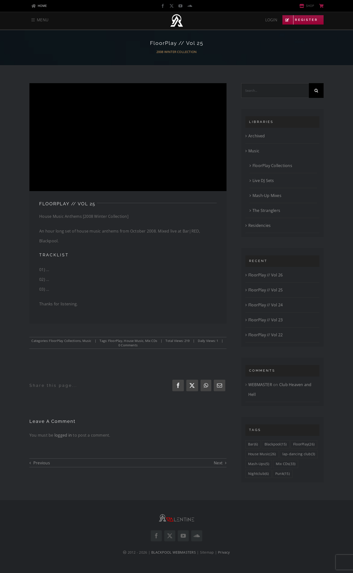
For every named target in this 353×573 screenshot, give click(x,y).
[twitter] (172, 6)
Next (218, 463)
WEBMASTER (260, 384)
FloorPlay (115, 341)
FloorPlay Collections (65, 341)
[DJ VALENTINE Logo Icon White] (176, 16)
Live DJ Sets (263, 180)
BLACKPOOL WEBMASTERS (173, 552)
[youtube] (180, 6)
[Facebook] (178, 385)
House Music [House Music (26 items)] (262, 454)
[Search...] (275, 90)
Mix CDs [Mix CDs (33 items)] (286, 464)
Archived (256, 136)
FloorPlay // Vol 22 (265, 335)
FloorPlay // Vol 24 (265, 305)
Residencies (259, 225)
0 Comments (128, 345)
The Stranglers (266, 210)
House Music (133, 341)
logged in (63, 435)
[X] (192, 385)
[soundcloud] (189, 6)
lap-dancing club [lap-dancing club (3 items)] (298, 454)
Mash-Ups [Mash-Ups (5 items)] (258, 464)
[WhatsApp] (206, 385)
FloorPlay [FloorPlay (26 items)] (304, 444)
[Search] (316, 90)
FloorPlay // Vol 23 (265, 320)
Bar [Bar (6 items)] (253, 444)
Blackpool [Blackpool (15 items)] (276, 444)
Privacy (224, 552)
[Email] (220, 385)
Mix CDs (151, 341)
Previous (41, 463)
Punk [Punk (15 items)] (282, 474)
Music (86, 341)
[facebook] (163, 6)
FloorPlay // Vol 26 (265, 275)
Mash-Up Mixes (266, 195)
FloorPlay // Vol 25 (265, 290)
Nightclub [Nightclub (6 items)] (258, 474)
